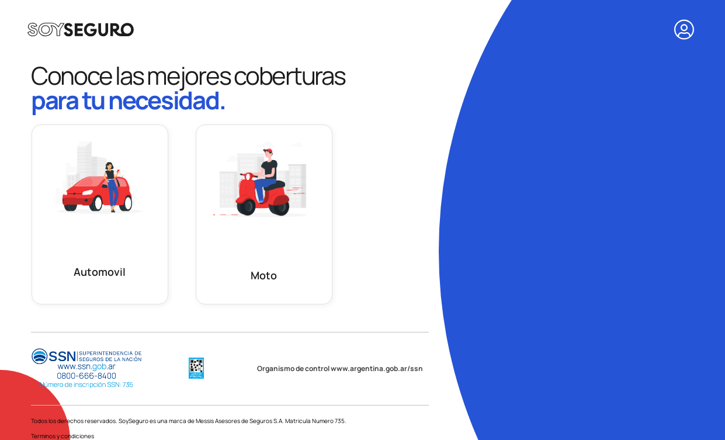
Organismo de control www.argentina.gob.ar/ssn (340, 368)
